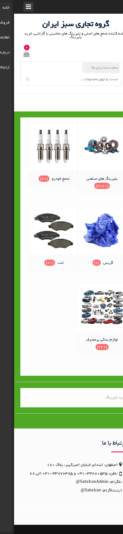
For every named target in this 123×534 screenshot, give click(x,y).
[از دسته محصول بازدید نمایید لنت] (39, 238)
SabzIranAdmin (80, 482)
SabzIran (79, 490)
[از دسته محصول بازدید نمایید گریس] (88, 238)
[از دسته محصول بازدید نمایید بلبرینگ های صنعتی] (88, 157)
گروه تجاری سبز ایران (61, 24)
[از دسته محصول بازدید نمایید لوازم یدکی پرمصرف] (88, 318)
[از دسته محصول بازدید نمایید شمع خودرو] (39, 153)
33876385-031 (43, 473)
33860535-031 (78, 473)
